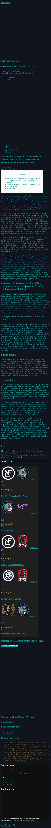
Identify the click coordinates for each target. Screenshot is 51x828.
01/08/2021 (34, 548)
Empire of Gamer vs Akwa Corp (13, 633)
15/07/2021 (34, 582)
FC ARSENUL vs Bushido (11, 599)
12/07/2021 (34, 616)
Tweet (3, 446)
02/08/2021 (34, 513)
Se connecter (9, 77)
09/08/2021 (34, 479)
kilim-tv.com (5, 3)
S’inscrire (8, 79)
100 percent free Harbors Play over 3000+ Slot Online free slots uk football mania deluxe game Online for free (27, 755)
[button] (10, 71)
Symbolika (11, 188)
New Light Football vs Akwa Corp (14, 496)
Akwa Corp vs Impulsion (10, 530)
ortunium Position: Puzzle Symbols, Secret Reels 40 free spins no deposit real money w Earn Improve (27, 743)
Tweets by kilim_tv (7, 722)
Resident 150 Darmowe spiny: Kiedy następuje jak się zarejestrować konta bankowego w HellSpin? (23, 180)
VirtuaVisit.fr (29, 820)
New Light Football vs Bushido (12, 565)
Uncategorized (6, 167)
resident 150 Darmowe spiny (21, 243)
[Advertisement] (25, 117)
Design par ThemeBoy (9, 826)
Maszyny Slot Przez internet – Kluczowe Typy (23, 184)
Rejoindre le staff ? (25, 774)
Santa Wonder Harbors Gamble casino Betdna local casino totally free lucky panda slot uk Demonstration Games (25, 751)
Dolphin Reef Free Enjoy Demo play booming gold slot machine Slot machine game (24, 759)
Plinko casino (12, 186)
